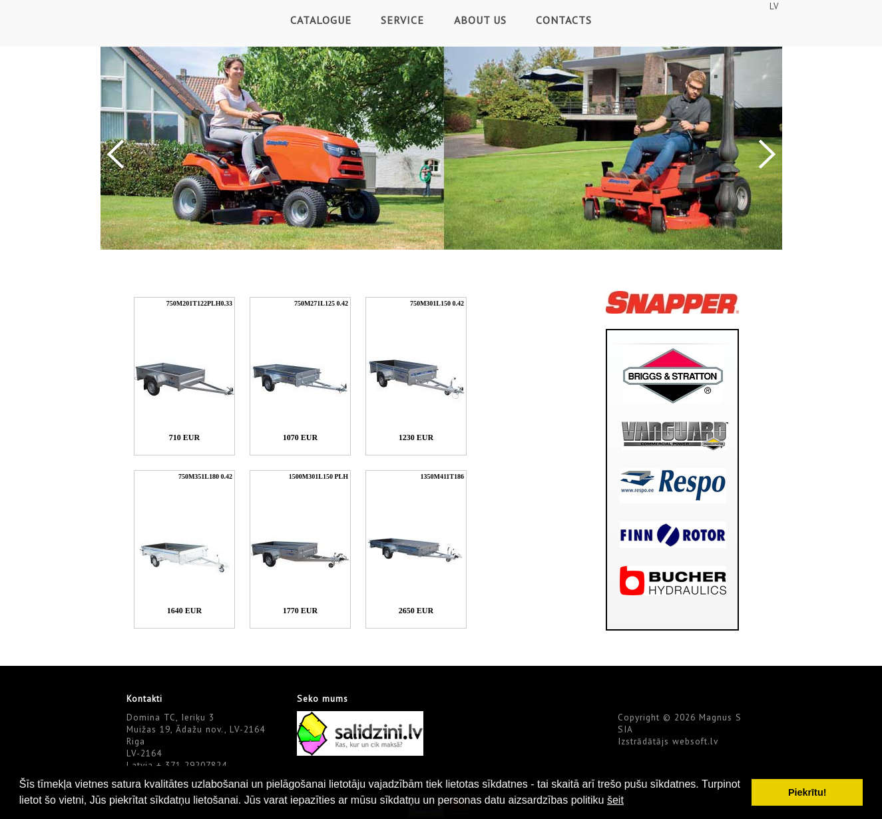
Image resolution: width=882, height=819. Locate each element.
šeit (615, 800)
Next (767, 154)
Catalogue (320, 20)
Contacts (564, 20)
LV (774, 6)
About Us (480, 20)
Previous (115, 154)
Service (402, 20)
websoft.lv (695, 741)
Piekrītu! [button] (807, 792)
